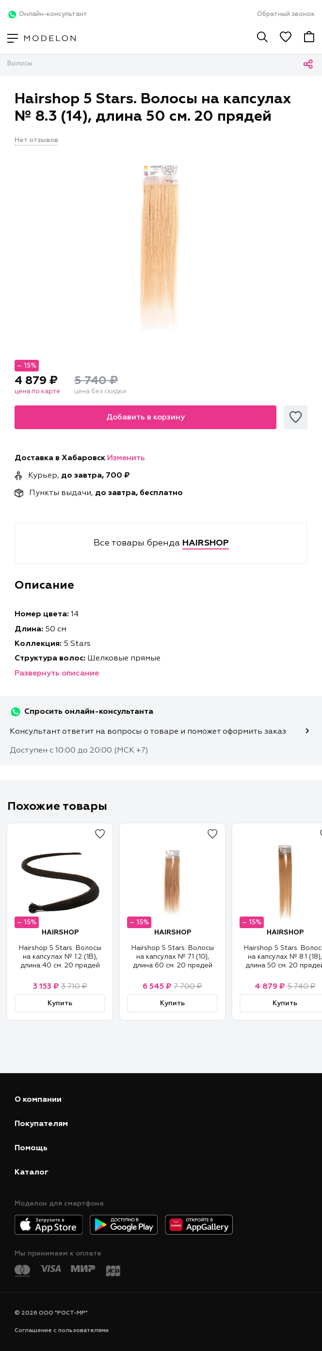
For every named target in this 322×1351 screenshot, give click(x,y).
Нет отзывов (36, 140)
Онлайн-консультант (47, 14)
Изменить (126, 458)
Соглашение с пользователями (62, 1331)
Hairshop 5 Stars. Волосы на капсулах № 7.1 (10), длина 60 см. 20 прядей (172, 957)
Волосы (19, 64)
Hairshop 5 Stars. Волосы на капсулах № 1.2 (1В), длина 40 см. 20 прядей (60, 957)
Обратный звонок (286, 14)
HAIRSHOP (60, 932)
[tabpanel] (161, 245)
